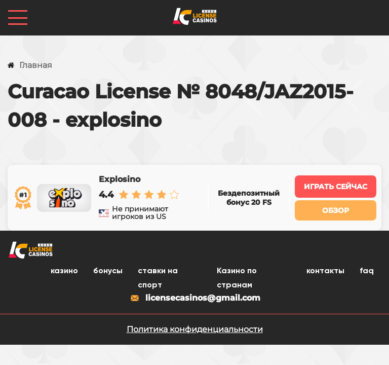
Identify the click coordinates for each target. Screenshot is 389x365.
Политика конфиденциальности (195, 329)
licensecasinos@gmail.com (194, 298)
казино (64, 271)
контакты (325, 271)
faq (367, 271)
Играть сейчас (335, 186)
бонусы (108, 271)
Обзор (335, 210)
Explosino (119, 179)
